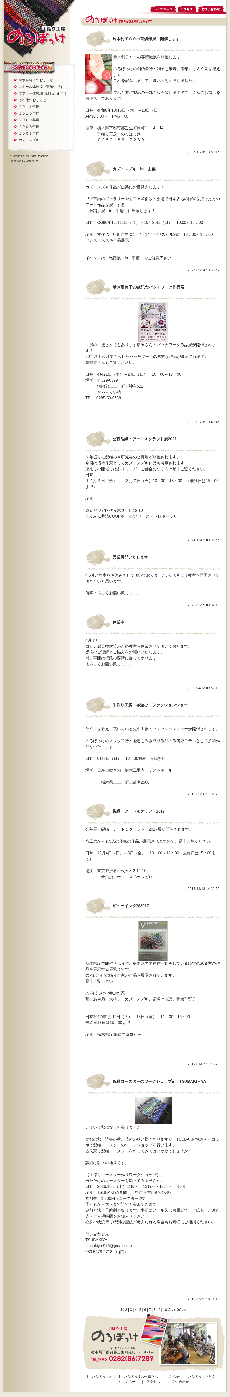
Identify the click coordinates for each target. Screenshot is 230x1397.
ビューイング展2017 (131, 906)
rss (50, 68)
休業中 (118, 622)
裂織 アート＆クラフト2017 (139, 811)
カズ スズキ (29, 140)
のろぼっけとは (104, 1376)
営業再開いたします (130, 557)
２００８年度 (29, 127)
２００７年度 (29, 133)
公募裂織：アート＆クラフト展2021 (145, 439)
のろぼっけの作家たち (140, 1376)
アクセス (187, 8)
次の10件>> (177, 1310)
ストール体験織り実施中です (41, 87)
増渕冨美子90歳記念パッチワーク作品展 (148, 287)
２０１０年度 (29, 113)
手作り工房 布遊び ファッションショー (150, 705)
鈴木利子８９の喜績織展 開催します (146, 39)
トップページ (163, 8)
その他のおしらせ (32, 100)
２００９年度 (29, 120)
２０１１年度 (29, 107)
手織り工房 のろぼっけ (36, 35)
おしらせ (26, 67)
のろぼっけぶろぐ (201, 1376)
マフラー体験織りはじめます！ (43, 93)
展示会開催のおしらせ (36, 80)
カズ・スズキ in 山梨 (134, 169)
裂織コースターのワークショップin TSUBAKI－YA (159, 1081)
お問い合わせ (212, 8)
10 (165, 1310)
